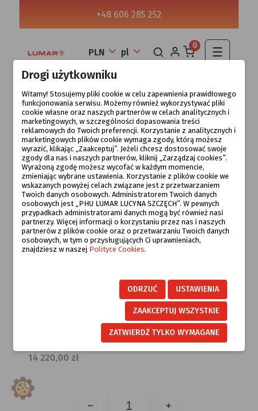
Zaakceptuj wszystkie (176, 311)
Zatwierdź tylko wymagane (164, 332)
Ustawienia (197, 289)
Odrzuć (142, 289)
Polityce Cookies (116, 249)
